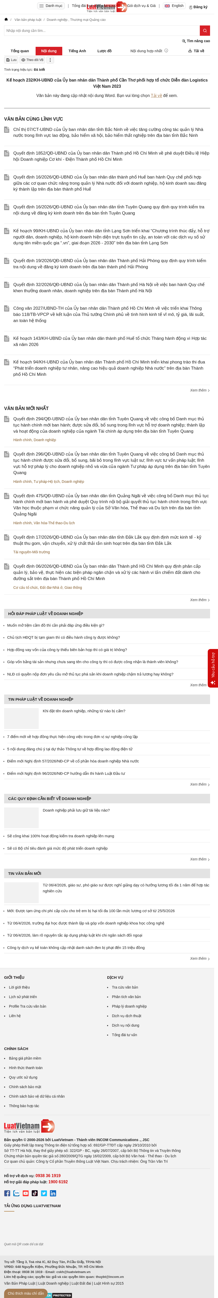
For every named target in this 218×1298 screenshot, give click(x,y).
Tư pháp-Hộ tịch (47, 481)
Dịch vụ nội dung (125, 1025)
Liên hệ (15, 1016)
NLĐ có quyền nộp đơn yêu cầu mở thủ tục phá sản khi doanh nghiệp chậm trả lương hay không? (90, 674)
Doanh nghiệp (45, 440)
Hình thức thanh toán (26, 1068)
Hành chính (22, 440)
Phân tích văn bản (126, 997)
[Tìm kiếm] (205, 30)
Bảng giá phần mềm (25, 1058)
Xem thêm (200, 390)
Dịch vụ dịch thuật (126, 1016)
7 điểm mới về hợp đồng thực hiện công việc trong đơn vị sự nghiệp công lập (72, 736)
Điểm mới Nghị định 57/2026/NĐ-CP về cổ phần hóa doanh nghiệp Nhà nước (73, 761)
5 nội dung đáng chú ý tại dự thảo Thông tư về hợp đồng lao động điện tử (69, 749)
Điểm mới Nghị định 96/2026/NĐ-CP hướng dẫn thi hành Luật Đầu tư (66, 773)
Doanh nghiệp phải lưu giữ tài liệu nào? (76, 810)
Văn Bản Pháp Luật (19, 1283)
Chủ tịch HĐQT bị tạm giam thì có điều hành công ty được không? (63, 637)
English (174, 6)
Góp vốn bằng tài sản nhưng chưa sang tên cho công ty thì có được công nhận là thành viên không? (92, 662)
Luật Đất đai (81, 1283)
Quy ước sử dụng (23, 1077)
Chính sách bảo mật (25, 1087)
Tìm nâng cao (196, 41)
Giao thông (73, 587)
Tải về (156, 95)
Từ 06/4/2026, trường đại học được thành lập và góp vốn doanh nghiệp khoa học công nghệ (85, 923)
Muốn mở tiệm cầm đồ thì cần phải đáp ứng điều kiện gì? (55, 625)
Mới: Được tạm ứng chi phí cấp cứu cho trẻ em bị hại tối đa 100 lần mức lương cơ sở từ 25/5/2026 (91, 911)
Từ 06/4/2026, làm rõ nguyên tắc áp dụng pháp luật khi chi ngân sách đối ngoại (74, 935)
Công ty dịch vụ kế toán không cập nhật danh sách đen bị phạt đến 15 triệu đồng (76, 947)
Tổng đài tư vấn (124, 1035)
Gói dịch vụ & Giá (141, 6)
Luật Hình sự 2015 (109, 1283)
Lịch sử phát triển (23, 997)
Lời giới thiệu (19, 987)
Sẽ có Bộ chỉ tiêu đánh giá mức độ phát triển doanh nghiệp (57, 848)
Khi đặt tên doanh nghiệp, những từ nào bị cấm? (84, 711)
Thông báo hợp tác (24, 1106)
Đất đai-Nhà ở (51, 587)
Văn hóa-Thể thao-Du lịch (54, 523)
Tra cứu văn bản (125, 987)
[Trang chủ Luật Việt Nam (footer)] (107, 1126)
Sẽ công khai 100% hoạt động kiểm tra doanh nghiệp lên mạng (60, 836)
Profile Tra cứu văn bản (27, 1006)
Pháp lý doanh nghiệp (129, 1006)
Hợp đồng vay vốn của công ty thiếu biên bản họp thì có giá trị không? (67, 649)
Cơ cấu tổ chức (25, 587)
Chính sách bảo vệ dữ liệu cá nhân (37, 1096)
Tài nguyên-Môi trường (31, 552)
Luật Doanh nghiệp (53, 1283)
